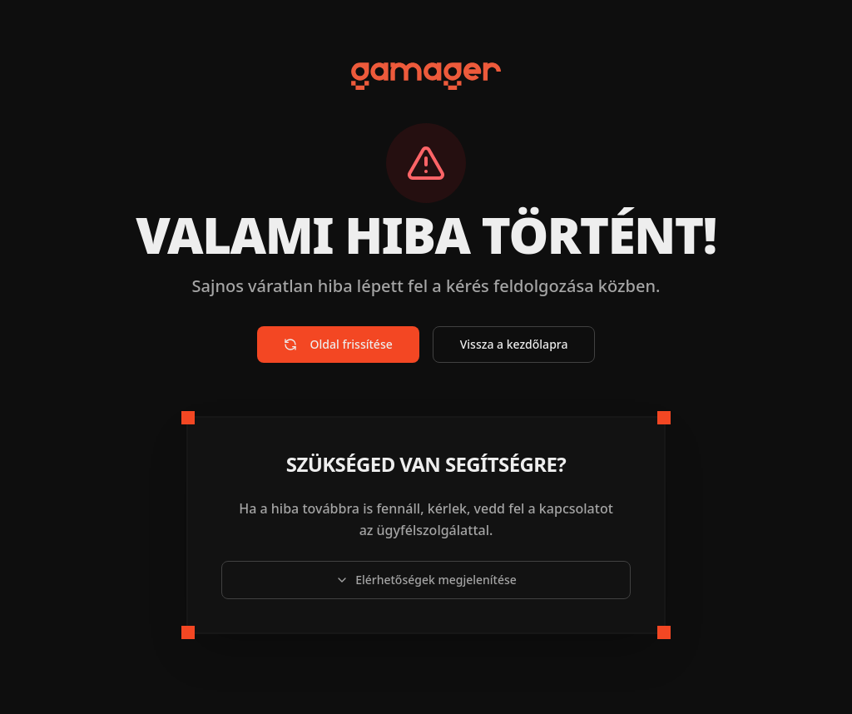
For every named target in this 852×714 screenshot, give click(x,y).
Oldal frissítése (338, 344)
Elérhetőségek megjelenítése (426, 580)
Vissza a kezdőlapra (514, 344)
